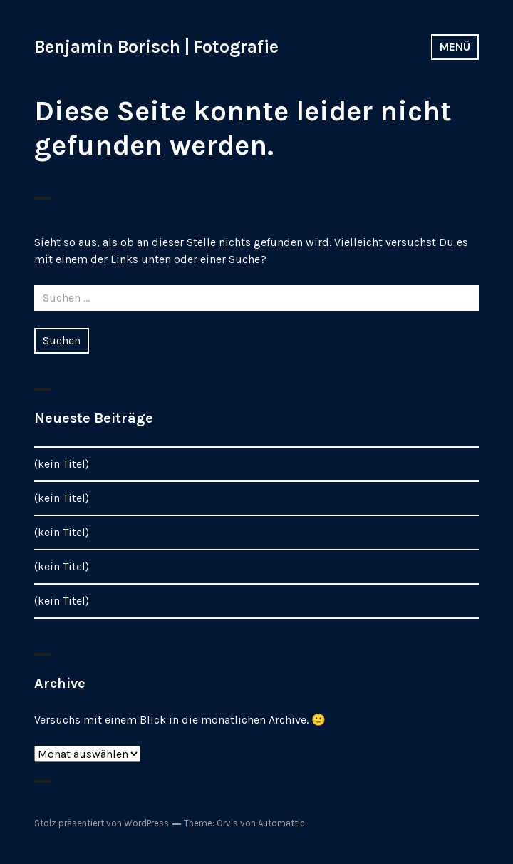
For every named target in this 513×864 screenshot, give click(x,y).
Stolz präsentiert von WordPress (101, 823)
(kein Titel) (61, 463)
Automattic (281, 823)
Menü (455, 46)
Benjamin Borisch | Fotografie (156, 46)
